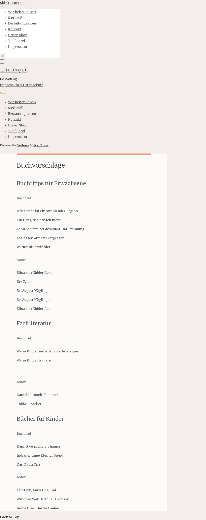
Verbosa (23, 145)
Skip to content (12, 3)
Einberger (13, 70)
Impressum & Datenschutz (21, 85)
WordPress (40, 145)
